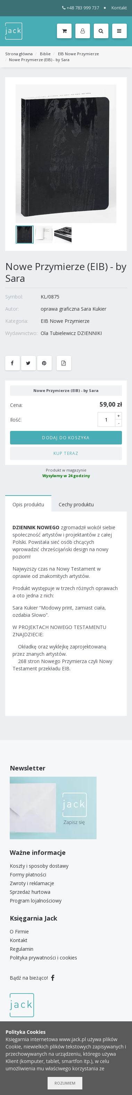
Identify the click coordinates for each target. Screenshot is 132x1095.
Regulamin (21, 949)
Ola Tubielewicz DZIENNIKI (71, 333)
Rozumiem (65, 1083)
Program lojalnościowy (35, 900)
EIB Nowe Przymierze (78, 53)
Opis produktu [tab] (28, 504)
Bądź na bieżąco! (32, 977)
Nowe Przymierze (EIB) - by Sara (39, 59)
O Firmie (19, 931)
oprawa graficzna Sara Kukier (73, 308)
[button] (83, 31)
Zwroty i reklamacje (32, 883)
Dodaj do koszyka (66, 437)
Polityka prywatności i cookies (43, 957)
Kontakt (119, 8)
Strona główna (19, 53)
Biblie (45, 53)
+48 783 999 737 (80, 8)
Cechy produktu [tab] (76, 504)
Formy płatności (28, 874)
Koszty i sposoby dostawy (39, 866)
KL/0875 (50, 296)
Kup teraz (66, 453)
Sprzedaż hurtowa (30, 892)
